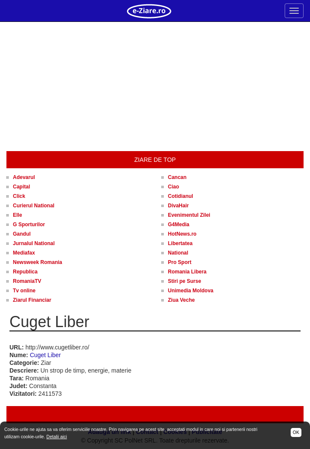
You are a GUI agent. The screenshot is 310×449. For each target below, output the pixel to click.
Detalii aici (56, 436)
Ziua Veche (181, 300)
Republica (25, 272)
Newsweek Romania (37, 262)
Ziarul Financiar (32, 300)
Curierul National (34, 206)
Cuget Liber (45, 355)
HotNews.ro (182, 234)
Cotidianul (180, 196)
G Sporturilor (29, 224)
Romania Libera (187, 272)
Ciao (173, 187)
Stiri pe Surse (184, 281)
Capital (21, 187)
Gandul (21, 234)
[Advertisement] (155, 87)
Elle (17, 215)
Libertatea (180, 243)
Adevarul (24, 177)
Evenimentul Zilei (189, 215)
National (178, 253)
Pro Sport (179, 262)
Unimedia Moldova (190, 291)
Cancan (177, 177)
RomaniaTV (27, 281)
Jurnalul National (34, 243)
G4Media (178, 224)
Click (19, 196)
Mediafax (24, 253)
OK (296, 432)
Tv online (24, 291)
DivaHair (178, 206)
